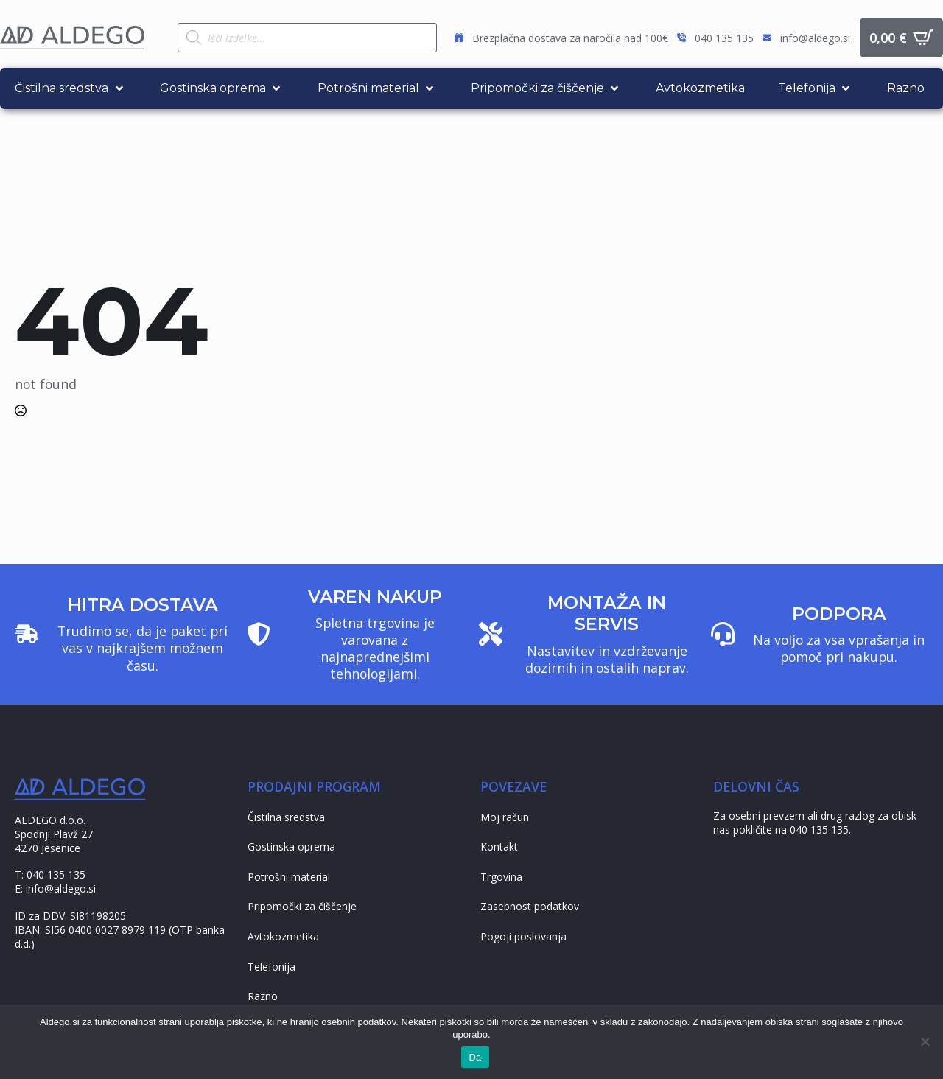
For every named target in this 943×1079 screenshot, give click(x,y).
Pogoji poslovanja (523, 936)
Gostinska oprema (291, 846)
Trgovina (501, 877)
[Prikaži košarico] (901, 37)
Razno (263, 996)
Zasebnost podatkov (529, 906)
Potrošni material (289, 877)
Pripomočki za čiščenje (302, 906)
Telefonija (271, 967)
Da (475, 1057)
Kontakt (499, 846)
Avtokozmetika (283, 936)
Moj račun (504, 817)
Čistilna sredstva (286, 817)
